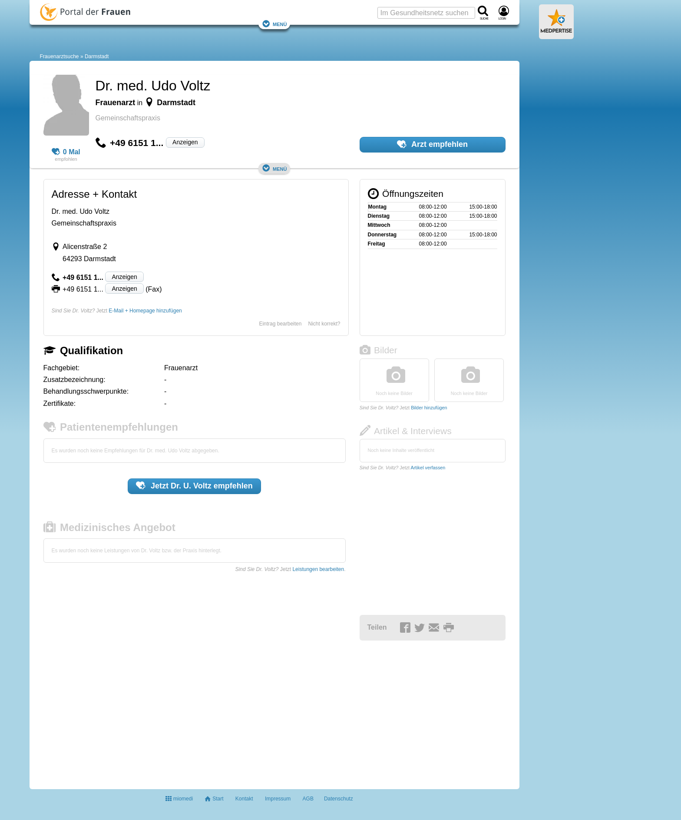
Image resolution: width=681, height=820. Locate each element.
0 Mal (66, 152)
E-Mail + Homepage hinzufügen (145, 311)
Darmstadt (97, 56)
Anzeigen (185, 142)
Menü (274, 24)
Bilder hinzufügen (429, 407)
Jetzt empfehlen (194, 485)
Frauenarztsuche (59, 56)
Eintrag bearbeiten (280, 324)
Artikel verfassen (428, 467)
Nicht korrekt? (324, 324)
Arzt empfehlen (432, 144)
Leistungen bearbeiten (318, 569)
